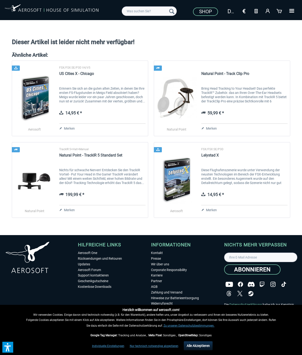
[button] (7, 347)
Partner (156, 281)
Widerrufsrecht (162, 303)
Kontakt (157, 253)
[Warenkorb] (279, 10)
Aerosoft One (87, 253)
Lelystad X (210, 155)
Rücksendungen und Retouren (100, 258)
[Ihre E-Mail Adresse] (260, 257)
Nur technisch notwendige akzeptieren (154, 346)
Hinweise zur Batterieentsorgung (175, 298)
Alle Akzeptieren (198, 346)
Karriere (157, 275)
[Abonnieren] (252, 269)
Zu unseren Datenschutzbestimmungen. (189, 325)
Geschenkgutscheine (93, 281)
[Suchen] (172, 11)
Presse (156, 258)
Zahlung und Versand (166, 292)
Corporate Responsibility (169, 270)
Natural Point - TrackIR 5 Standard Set (90, 155)
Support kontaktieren (93, 275)
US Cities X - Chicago (76, 73)
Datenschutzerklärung (245, 305)
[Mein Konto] (268, 10)
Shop (205, 11)
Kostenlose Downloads (94, 287)
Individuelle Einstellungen (108, 346)
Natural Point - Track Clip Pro (225, 73)
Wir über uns (160, 264)
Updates (84, 264)
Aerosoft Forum (89, 270)
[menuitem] (149, 11)
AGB (154, 287)
